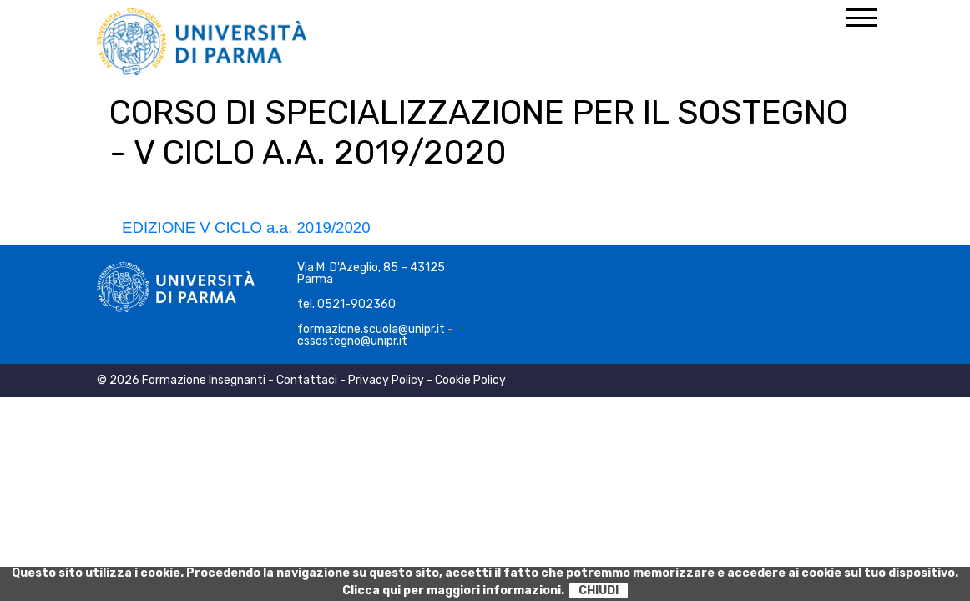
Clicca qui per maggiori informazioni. (453, 590)
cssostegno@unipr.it (352, 341)
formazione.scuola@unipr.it (371, 329)
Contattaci (306, 380)
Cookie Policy (470, 380)
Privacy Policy (386, 380)
